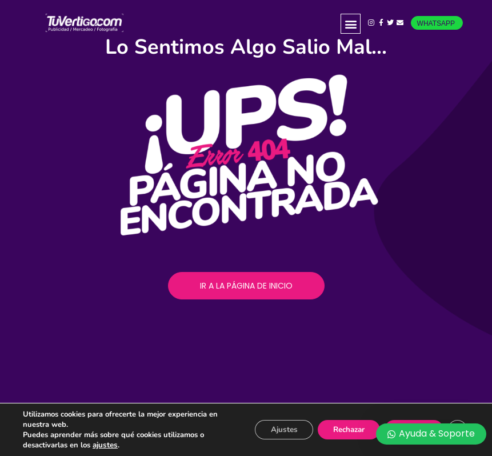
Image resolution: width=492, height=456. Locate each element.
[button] (351, 24)
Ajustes (269, 429)
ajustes (105, 445)
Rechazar (339, 429)
